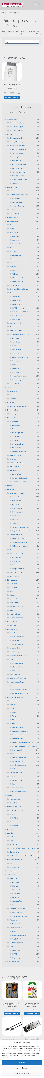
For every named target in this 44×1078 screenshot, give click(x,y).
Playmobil (13, 844)
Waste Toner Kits (18, 720)
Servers (9, 387)
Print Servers (16, 516)
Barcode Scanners (18, 780)
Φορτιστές (16, 958)
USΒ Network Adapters (20, 546)
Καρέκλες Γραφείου (16, 606)
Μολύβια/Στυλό (15, 614)
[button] (41, 1042)
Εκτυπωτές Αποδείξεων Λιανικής (23, 742)
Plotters (13, 705)
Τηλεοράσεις (11, 871)
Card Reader (16, 342)
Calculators (14, 587)
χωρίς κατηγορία (13, 962)
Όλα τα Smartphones (19, 916)
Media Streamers (18, 637)
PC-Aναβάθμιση (12, 221)
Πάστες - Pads (17, 244)
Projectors (16, 640)
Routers (15, 520)
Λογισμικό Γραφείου (19, 259)
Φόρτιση (13, 946)
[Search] (22, 41)
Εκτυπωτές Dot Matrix (20, 731)
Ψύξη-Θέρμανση (15, 470)
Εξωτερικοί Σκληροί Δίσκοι (21, 278)
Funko (12, 837)
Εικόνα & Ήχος (12, 629)
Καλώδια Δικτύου (16, 572)
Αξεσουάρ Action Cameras (21, 689)
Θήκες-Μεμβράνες (16, 928)
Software (13, 251)
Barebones (13, 225)
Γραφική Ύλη (14, 599)
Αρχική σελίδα (9, 13)
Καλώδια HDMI (15, 674)
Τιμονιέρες (16, 183)
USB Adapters (16, 350)
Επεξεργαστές (15, 285)
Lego (11, 841)
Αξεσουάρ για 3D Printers (18, 130)
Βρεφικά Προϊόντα (16, 455)
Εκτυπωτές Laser (18, 739)
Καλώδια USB (16, 300)
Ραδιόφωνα (16, 671)
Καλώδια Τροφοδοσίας (20, 312)
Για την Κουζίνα (12, 410)
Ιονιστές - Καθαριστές (19, 478)
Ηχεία (14, 365)
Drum (14, 712)
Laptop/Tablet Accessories (19, 195)
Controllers (16, 504)
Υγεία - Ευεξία (14, 467)
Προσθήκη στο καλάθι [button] (11, 97)
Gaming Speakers (18, 176)
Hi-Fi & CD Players (18, 663)
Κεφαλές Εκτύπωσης (19, 757)
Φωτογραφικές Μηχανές (18, 682)
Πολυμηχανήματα (16, 773)
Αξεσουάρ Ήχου (15, 652)
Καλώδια (13, 293)
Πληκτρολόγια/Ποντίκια (20, 380)
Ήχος (11, 659)
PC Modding (14, 232)
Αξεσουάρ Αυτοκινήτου (18, 406)
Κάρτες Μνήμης (17, 281)
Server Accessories (16, 395)
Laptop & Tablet (12, 187)
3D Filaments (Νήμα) (17, 123)
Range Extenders (18, 569)
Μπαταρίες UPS (15, 867)
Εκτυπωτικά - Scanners (15, 697)
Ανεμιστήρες (16, 474)
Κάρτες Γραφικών (16, 323)
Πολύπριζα (16, 319)
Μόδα (12, 814)
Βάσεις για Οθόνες (18, 361)
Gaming (10, 134)
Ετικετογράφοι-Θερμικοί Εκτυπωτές (25, 746)
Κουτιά (12, 327)
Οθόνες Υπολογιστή (19, 376)
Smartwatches (17, 924)
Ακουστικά (16, 897)
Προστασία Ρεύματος (14, 859)
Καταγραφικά (14, 576)
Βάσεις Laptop (17, 202)
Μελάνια (12, 754)
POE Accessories (17, 512)
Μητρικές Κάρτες (16, 331)
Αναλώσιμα (13, 591)
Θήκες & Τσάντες (18, 206)
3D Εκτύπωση (12, 119)
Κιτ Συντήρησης (17, 761)
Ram (11, 247)
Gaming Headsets (18, 153)
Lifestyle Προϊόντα (16, 810)
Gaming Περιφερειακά (17, 145)
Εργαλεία (13, 459)
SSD (11, 263)
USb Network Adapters (20, 542)
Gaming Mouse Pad (18, 172)
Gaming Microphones (19, 164)
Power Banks (16, 950)
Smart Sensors (17, 440)
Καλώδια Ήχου (17, 304)
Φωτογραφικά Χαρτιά (19, 792)
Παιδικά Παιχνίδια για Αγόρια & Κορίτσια (24, 856)
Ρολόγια (15, 818)
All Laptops (14, 191)
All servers (13, 391)
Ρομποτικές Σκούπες (19, 451)
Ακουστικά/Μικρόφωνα (20, 357)
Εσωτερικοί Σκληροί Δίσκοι (19, 289)
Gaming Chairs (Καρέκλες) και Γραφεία (23, 142)
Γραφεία (12, 595)
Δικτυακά (10, 489)
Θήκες (14, 931)
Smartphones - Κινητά (17, 909)
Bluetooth (15, 886)
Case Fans (15, 236)
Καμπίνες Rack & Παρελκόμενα (22, 531)
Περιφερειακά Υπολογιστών (19, 334)
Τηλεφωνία (11, 875)
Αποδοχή (22, 1063)
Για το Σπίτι (11, 417)
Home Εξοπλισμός (16, 535)
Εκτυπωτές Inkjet (18, 735)
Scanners (15, 784)
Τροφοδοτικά (14, 214)
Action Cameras (17, 686)
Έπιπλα (10, 795)
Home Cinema (14, 633)
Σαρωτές (13, 776)
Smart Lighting (17, 433)
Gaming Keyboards (18, 157)
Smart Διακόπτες (18, 444)
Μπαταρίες (11, 829)
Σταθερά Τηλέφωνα (16, 943)
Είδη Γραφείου (12, 580)
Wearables (13, 920)
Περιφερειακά (17, 750)
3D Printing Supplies (17, 127)
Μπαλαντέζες (17, 315)
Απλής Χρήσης (17, 912)
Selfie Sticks (16, 893)
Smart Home (14, 421)
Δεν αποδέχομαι (22, 1068)
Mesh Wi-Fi (16, 561)
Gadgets (17, 890)
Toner (12, 708)
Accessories (16, 198)
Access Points (17, 557)
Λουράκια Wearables (19, 935)
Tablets (12, 210)
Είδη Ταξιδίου (12, 621)
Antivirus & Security (18, 255)
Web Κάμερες (16, 353)
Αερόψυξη (15, 240)
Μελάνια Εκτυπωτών (19, 765)
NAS (13, 270)
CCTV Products (17, 501)
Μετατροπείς (17, 372)
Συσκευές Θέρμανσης (19, 482)
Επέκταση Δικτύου (16, 553)
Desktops (13, 229)
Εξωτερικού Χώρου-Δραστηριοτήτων (22, 848)
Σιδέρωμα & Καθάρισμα (18, 463)
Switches (15, 523)
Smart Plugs (16, 436)
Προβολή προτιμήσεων (22, 1073)
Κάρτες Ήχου (16, 368)
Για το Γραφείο (15, 799)
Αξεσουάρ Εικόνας (16, 648)
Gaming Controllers (19, 149)
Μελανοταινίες (17, 769)
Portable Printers (18, 727)
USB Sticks (15, 274)
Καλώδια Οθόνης (18, 308)
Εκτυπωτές (14, 723)
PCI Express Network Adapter (22, 538)
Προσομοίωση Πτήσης (20, 179)
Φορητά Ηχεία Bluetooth (18, 678)
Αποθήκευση (14, 266)
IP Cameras (13, 550)
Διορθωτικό (14, 603)
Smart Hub (16, 429)
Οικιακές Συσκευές (16, 414)
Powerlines (16, 565)
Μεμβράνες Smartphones (21, 939)
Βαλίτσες (13, 625)
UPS (11, 863)
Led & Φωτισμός (12, 217)
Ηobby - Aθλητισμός (14, 807)
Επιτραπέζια (14, 852)
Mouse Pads (16, 346)
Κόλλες (12, 610)
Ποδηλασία (13, 822)
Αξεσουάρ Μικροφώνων (18, 656)
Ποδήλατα (16, 825)
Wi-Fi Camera (16, 448)
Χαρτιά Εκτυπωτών (16, 618)
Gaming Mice (16, 161)
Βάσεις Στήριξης (18, 901)
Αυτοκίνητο (11, 402)
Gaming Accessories (16, 138)
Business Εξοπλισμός (17, 493)
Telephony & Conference (20, 527)
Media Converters (18, 508)
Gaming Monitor (17, 168)
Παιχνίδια (10, 833)
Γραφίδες (10, 485)
